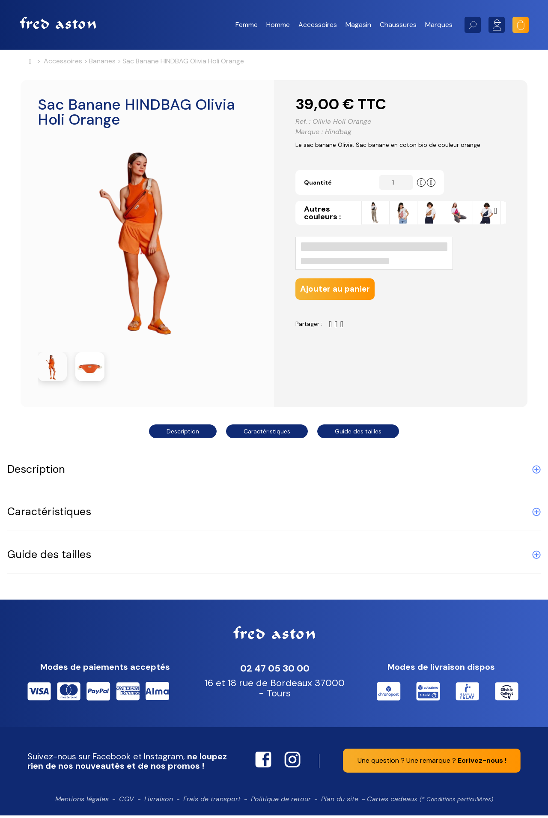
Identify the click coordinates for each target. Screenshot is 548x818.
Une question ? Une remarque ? (431, 762)
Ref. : (302, 125)
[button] (246, 25)
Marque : (309, 136)
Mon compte (496, 25)
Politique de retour (281, 801)
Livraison (158, 801)
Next (497, 231)
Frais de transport (212, 801)
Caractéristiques (267, 434)
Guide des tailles (358, 434)
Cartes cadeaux (430, 801)
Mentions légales (82, 801)
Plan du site (339, 801)
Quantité (322, 200)
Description (183, 434)
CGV (126, 801)
